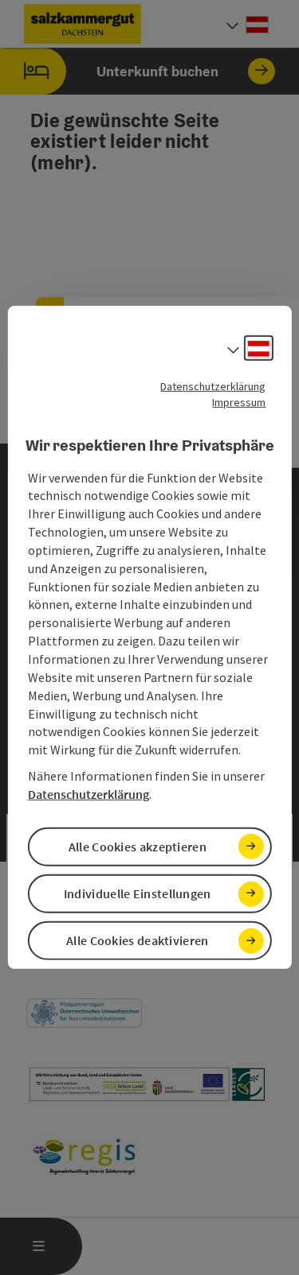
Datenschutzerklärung (213, 386)
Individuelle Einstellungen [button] (137, 893)
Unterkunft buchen (137, 71)
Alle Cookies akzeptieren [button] (138, 847)
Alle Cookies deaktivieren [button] (137, 940)
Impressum (239, 402)
